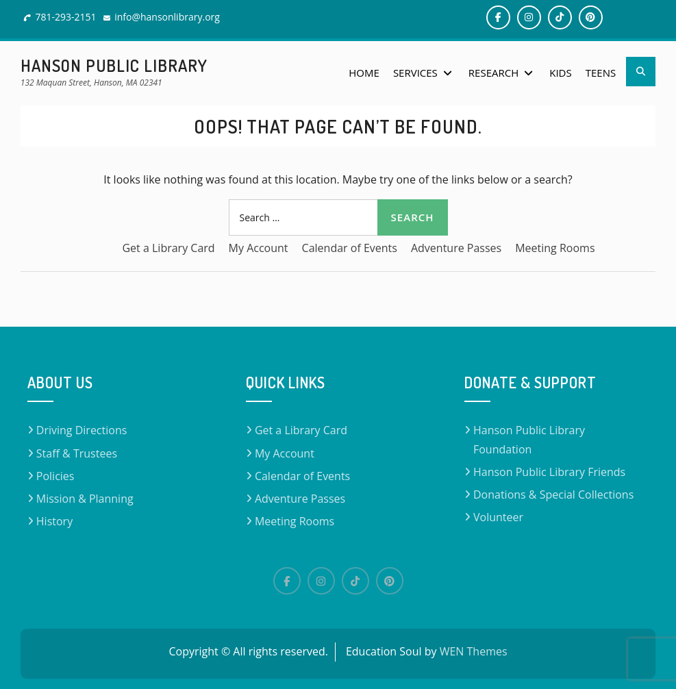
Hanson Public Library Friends (549, 471)
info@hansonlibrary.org (167, 16)
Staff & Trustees (76, 453)
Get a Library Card (168, 247)
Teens (601, 72)
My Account (258, 247)
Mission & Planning (85, 498)
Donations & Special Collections (553, 494)
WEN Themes (474, 651)
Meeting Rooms (554, 247)
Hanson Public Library (114, 65)
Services (415, 72)
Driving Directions (81, 430)
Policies (55, 476)
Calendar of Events (349, 247)
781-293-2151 (65, 16)
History (54, 521)
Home (364, 72)
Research (493, 72)
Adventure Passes (456, 247)
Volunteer (498, 517)
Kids (560, 72)
